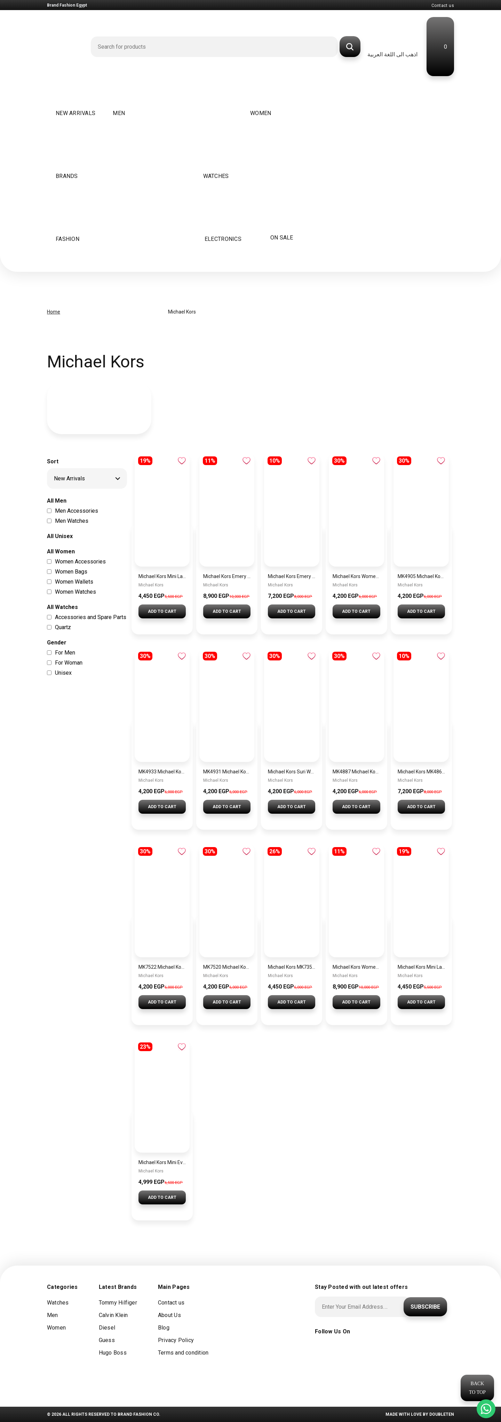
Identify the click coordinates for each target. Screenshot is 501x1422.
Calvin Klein (113, 1315)
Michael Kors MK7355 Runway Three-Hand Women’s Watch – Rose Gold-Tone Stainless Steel (291, 967)
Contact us (442, 5)
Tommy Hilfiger (118, 1302)
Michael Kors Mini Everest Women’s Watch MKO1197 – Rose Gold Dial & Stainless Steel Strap (162, 1162)
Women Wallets (74, 581)
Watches (58, 1302)
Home (53, 312)
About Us (169, 1315)
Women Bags (71, 571)
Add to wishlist (181, 460)
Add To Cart (162, 611)
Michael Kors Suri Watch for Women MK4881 (291, 771)
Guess (107, 1340)
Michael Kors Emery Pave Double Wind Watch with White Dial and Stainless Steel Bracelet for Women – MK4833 (291, 576)
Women (56, 1327)
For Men (65, 652)
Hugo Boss (113, 1352)
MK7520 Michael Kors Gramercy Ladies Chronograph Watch (226, 967)
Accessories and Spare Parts (90, 616)
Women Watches (75, 591)
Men (52, 1315)
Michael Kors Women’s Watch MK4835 (356, 967)
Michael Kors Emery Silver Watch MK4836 (226, 576)
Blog (163, 1327)
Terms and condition (183, 1352)
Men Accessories (76, 510)
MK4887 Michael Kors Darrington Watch (356, 771)
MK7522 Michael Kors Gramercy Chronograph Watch (162, 967)
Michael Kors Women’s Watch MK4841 (356, 576)
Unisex (63, 672)
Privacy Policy (176, 1340)
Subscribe (425, 1306)
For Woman (68, 662)
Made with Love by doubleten (419, 1414)
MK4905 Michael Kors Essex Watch (421, 576)
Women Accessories (80, 561)
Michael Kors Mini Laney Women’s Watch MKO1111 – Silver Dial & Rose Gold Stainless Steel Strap (162, 576)
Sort (52, 461)
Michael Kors (151, 585)
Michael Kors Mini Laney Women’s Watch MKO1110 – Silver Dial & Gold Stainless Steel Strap (421, 967)
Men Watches (71, 520)
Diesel (107, 1327)
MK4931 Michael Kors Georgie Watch (226, 771)
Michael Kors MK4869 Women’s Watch (421, 771)
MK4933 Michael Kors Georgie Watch (162, 771)
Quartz (63, 626)
